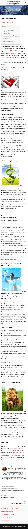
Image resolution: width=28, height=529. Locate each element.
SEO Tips (5, 43)
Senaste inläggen (7, 464)
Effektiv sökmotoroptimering (8, 486)
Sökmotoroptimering (9, 18)
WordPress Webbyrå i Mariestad (8, 514)
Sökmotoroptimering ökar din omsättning (11, 36)
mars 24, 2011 (12, 22)
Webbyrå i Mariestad (5, 520)
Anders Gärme (4, 22)
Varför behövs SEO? (7, 31)
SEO (16, 488)
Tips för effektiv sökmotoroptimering (10, 35)
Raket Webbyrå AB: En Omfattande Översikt (10, 508)
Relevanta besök (6, 38)
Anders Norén (21, 526)
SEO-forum (19, 448)
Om (2, 464)
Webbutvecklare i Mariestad (7, 511)
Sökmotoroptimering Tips (18, 490)
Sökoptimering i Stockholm (7, 497)
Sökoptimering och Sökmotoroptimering (14, 3)
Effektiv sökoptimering (7, 33)
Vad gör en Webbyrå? (5, 517)
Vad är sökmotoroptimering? (8, 30)
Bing (10, 57)
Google (7, 57)
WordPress (10, 526)
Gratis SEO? (5, 39)
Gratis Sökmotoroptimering (8, 488)
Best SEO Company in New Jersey (19, 503)
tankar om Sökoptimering (18, 452)
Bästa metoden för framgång (8, 41)
